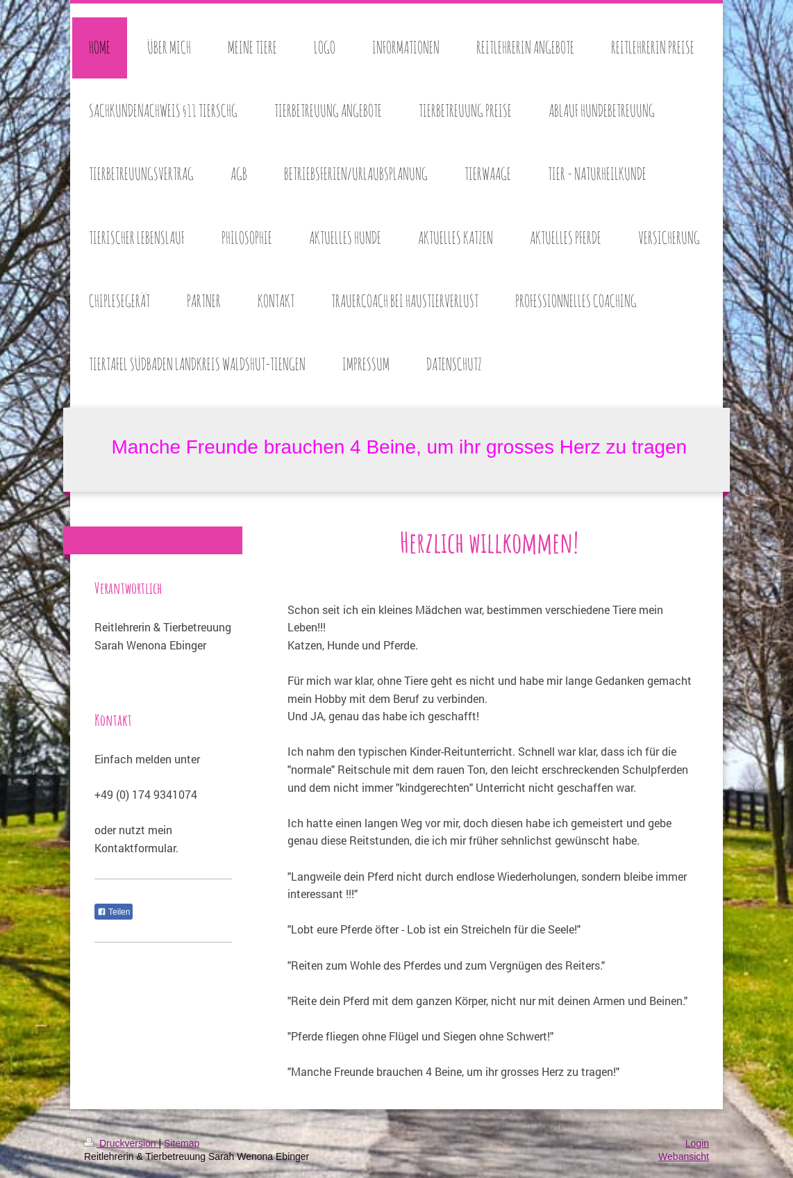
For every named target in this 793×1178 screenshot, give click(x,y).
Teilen (113, 912)
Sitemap (181, 1143)
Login (697, 1143)
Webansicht (683, 1156)
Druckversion (121, 1143)
